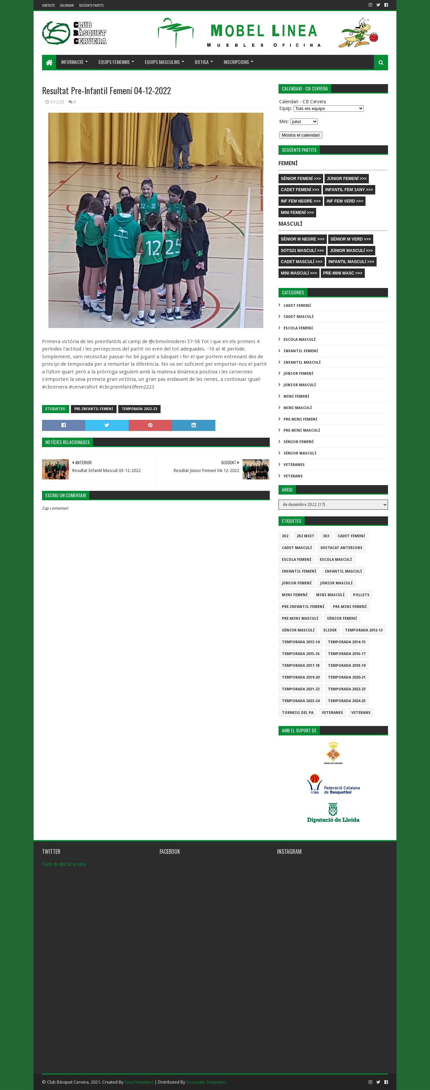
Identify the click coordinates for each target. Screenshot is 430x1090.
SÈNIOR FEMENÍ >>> (301, 178)
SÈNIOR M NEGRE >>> (303, 239)
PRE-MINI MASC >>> (342, 273)
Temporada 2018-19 (347, 665)
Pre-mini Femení (300, 419)
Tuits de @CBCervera (64, 864)
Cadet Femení (297, 305)
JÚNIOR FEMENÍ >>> (347, 178)
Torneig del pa (297, 713)
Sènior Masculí (300, 453)
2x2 (285, 536)
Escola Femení (298, 328)
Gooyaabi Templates (206, 1082)
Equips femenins (114, 61)
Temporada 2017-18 (300, 665)
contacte (48, 5)
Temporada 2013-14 (300, 642)
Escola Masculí (300, 339)
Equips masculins (162, 61)
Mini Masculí (298, 408)
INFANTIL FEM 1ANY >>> (349, 189)
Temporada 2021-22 (300, 689)
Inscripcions (236, 61)
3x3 (326, 536)
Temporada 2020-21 (347, 677)
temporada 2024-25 (347, 701)
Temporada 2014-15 (347, 642)
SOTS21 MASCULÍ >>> (302, 250)
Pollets (361, 595)
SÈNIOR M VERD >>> (351, 239)
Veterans (293, 476)
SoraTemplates (139, 1082)
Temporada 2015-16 (300, 654)
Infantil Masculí (302, 362)
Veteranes (294, 465)
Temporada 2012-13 (364, 630)
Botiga (202, 61)
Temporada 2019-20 (300, 677)
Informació (72, 61)
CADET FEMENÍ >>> (300, 189)
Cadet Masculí (299, 317)
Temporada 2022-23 (139, 409)
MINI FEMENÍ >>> (297, 212)
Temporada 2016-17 (347, 654)
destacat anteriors (341, 548)
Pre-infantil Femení (93, 409)
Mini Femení (296, 396)
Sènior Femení (299, 442)
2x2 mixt (305, 536)
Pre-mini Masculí (302, 430)
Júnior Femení (298, 373)
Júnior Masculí (300, 385)
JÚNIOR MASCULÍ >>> (351, 250)
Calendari (67, 5)
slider (330, 630)
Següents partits (91, 5)
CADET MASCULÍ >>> (301, 261)
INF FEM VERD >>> (345, 201)
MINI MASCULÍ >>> (299, 273)
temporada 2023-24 (300, 701)
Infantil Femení (301, 351)
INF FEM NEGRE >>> (300, 201)
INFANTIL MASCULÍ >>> (351, 261)
